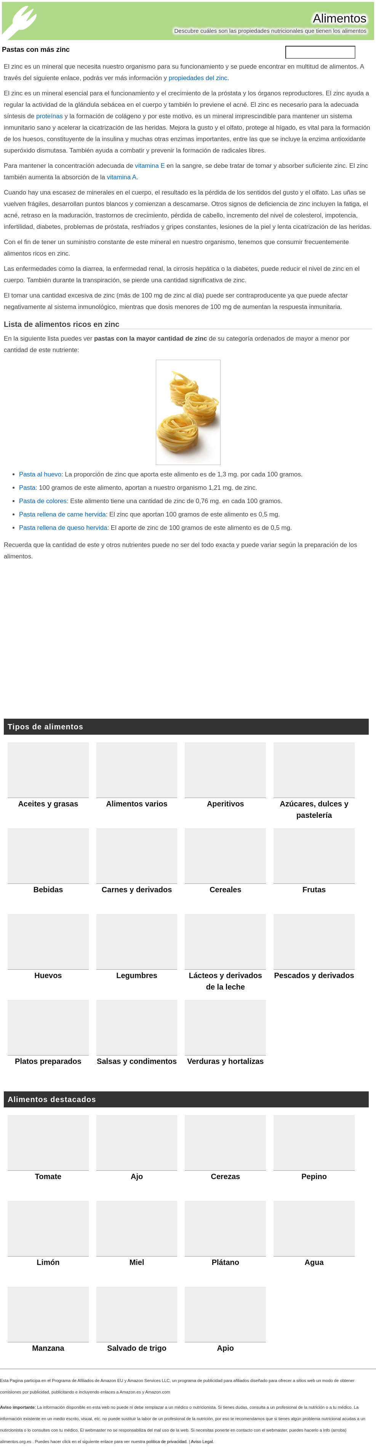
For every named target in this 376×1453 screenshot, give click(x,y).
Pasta (27, 487)
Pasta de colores (43, 501)
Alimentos (340, 18)
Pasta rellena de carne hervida (62, 514)
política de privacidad (166, 1441)
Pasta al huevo (40, 474)
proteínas (49, 116)
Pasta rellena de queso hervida (63, 527)
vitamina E (150, 165)
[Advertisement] (188, 644)
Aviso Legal (202, 1441)
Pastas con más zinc (36, 49)
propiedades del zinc (198, 78)
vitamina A (121, 177)
